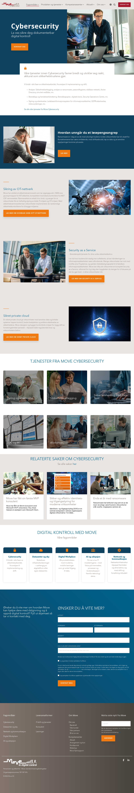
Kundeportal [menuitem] (74, 745)
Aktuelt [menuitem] (72, 740)
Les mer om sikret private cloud (21, 337)
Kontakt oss (124, 4)
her (75, 464)
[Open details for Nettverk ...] (119, 564)
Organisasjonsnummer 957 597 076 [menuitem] (15, 772)
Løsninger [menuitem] (40, 732)
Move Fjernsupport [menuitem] (77, 751)
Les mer (64, 153)
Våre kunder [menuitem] (74, 728)
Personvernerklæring (75, 669)
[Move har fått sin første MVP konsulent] (23, 483)
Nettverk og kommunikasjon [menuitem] (14, 732)
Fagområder (32, 5)
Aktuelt (90, 5)
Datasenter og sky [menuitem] (10, 727)
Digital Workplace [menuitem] (10, 736)
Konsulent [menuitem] (40, 727)
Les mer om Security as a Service (87, 278)
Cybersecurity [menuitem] (8, 722)
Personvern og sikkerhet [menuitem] (11, 769)
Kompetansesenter (74, 5)
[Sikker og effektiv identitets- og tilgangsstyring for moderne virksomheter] (67, 483)
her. (120, 732)
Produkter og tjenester (52, 5)
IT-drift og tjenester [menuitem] (43, 722)
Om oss (101, 5)
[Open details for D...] (41, 564)
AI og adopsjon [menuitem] (9, 741)
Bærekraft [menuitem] (73, 725)
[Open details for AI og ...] (93, 564)
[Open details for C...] (14, 564)
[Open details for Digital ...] (67, 564)
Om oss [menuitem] (72, 722)
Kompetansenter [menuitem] (75, 737)
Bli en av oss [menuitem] (74, 733)
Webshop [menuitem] (73, 748)
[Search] (114, 4)
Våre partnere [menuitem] (75, 730)
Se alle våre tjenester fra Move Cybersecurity (41, 109)
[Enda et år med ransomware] (110, 483)
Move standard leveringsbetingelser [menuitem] (34, 769)
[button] (124, 760)
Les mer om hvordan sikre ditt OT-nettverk (26, 213)
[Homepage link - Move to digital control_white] (20, 765)
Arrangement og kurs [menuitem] (77, 743)
